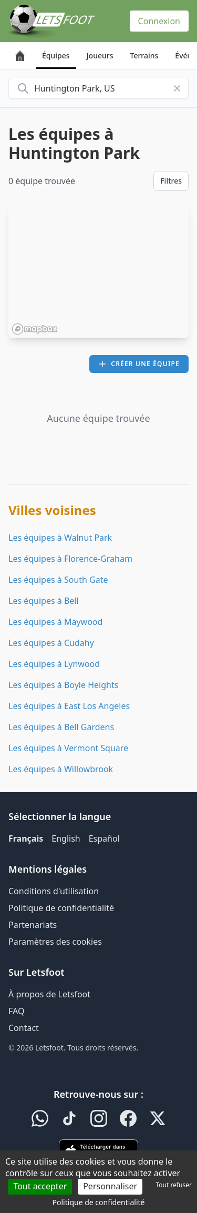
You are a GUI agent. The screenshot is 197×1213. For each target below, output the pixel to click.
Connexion (159, 21)
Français (25, 838)
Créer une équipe (139, 363)
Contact (23, 1028)
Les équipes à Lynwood (54, 664)
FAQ (16, 1011)
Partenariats (32, 925)
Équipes (56, 55)
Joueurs (100, 55)
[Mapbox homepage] (35, 329)
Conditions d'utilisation (53, 891)
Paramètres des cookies (55, 941)
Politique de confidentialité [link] (99, 1202)
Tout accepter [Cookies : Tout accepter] (40, 1186)
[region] (98, 271)
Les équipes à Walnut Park (60, 537)
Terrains (144, 55)
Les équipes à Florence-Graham (70, 558)
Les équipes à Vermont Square (68, 748)
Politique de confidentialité (61, 908)
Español (104, 838)
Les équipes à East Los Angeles (69, 706)
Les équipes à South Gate (58, 579)
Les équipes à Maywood (55, 622)
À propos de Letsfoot (49, 994)
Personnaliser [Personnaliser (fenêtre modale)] (110, 1186)
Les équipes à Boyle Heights (63, 685)
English (65, 838)
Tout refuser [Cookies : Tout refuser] (174, 1184)
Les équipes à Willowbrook (60, 769)
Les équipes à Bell (43, 600)
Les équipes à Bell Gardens (61, 727)
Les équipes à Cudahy (51, 643)
